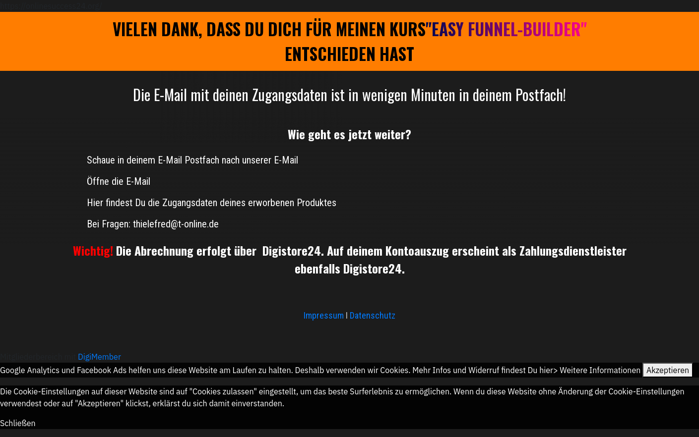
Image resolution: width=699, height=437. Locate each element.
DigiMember (99, 357)
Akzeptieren (667, 370)
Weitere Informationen (600, 370)
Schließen (18, 423)
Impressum (325, 315)
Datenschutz (372, 315)
